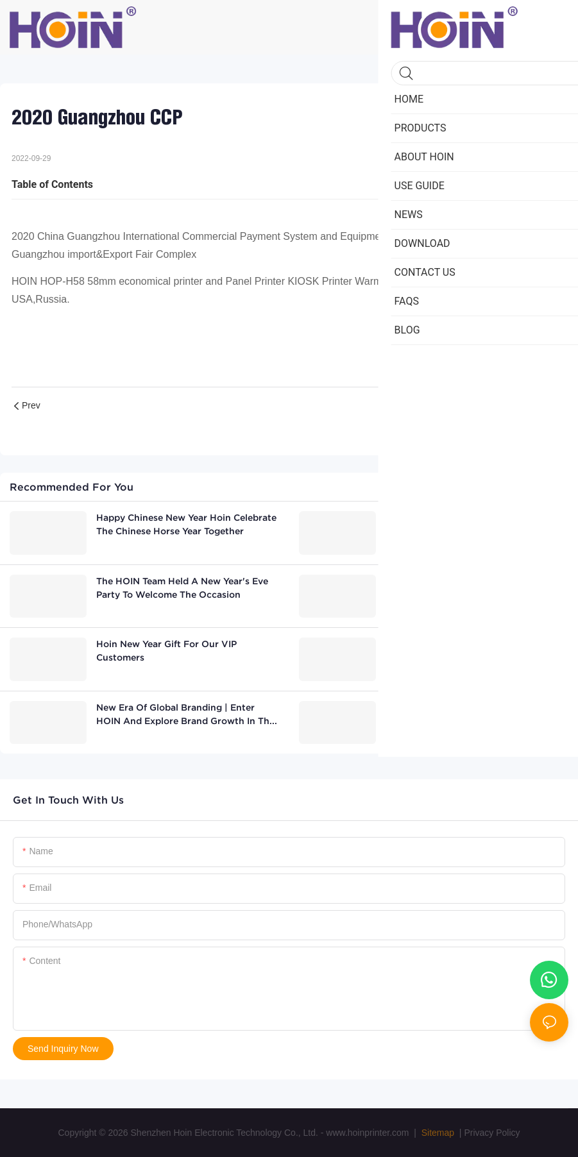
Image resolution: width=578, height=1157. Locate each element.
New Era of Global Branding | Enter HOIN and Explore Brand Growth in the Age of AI (185, 715)
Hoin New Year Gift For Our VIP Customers (166, 651)
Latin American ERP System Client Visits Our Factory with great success (476, 651)
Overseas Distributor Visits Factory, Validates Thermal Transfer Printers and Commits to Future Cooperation (475, 525)
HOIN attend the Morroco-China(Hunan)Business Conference (463, 714)
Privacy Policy (492, 1132)
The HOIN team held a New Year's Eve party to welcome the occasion (182, 588)
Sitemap (436, 1132)
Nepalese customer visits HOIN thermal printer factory (476, 588)
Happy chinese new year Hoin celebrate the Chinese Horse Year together (186, 524)
